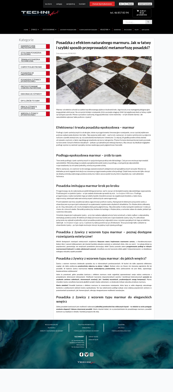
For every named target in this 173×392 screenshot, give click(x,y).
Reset (130, 4)
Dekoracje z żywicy (31, 94)
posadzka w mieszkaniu (27, 73)
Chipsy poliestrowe (31, 67)
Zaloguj (59, 4)
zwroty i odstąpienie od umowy (51, 331)
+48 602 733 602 (93, 336)
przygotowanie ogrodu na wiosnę (31, 87)
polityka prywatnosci (86, 324)
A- (125, 4)
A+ (121, 4)
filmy (137, 29)
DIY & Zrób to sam (30, 100)
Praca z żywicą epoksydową (29, 107)
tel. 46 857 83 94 (119, 12)
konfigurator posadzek (88, 29)
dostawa (121, 324)
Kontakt (82, 4)
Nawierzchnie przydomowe (28, 46)
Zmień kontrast (145, 4)
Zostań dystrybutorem (102, 4)
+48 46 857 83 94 (93, 339)
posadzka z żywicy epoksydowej (31, 80)
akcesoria (128, 29)
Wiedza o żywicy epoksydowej (29, 114)
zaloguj (121, 327)
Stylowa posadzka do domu (31, 53)
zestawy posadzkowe (68, 29)
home (26, 29)
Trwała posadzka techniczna (30, 60)
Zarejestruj (70, 4)
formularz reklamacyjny (121, 331)
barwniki (117, 29)
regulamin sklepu (51, 324)
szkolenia (145, 29)
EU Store (48, 4)
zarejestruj (86, 327)
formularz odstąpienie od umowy (86, 331)
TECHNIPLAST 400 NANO (125, 193)
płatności (51, 327)
